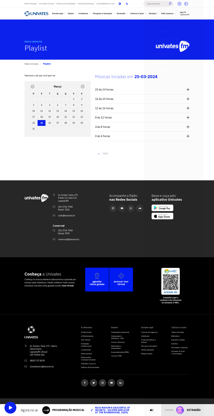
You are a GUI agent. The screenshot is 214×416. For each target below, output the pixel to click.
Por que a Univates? (149, 346)
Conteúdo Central (46, 4)
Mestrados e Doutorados (116, 347)
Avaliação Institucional (86, 345)
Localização (86, 350)
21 (65, 117)
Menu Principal (31, 4)
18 (41, 117)
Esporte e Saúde (178, 340)
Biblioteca (175, 336)
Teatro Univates (177, 332)
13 (57, 111)
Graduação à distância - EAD (117, 337)
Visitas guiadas (147, 350)
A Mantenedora (87, 336)
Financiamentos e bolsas (148, 341)
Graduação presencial (120, 332)
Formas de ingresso (149, 332)
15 (74, 111)
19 (49, 117)
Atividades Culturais (179, 347)
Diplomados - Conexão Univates (88, 358)
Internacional (86, 353)
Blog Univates (146, 353)
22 (74, 117)
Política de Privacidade (65, 4)
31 (33, 129)
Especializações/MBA (120, 352)
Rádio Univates (31, 64)
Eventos (174, 344)
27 (57, 123)
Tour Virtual (85, 340)
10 (33, 111)
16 (82, 111)
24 (33, 123)
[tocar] (152, 410)
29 (74, 123)
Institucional (86, 332)
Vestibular (145, 336)
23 (82, 117)
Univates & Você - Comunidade (178, 352)
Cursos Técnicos (118, 342)
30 (82, 123)
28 (65, 123)
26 (49, 123)
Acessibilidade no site (105, 4)
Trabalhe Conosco (88, 363)
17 (33, 117)
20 (57, 117)
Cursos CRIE (116, 356)
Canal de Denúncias (86, 4)
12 (49, 111)
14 (65, 111)
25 (41, 123)
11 (41, 111)
